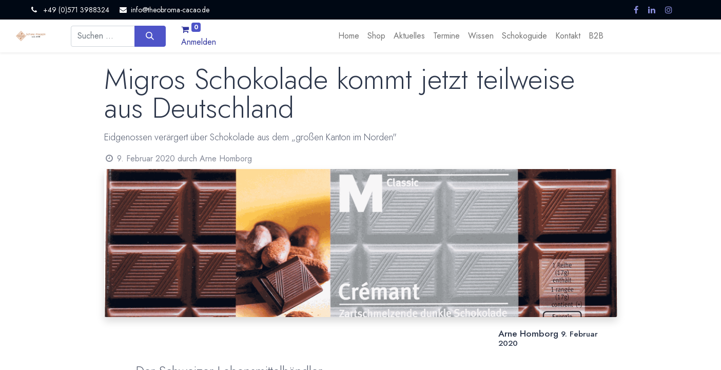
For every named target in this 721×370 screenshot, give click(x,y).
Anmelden (198, 42)
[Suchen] (150, 36)
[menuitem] (348, 36)
